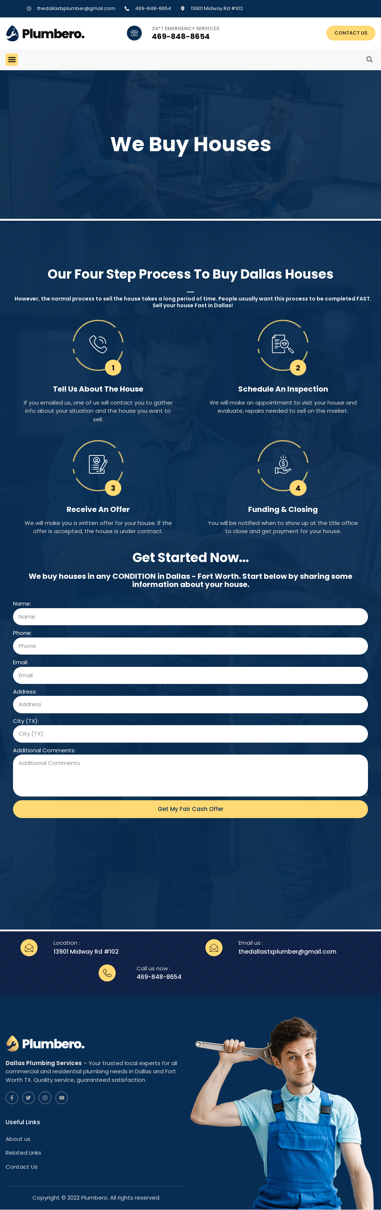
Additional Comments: (44, 750)
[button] (12, 59)
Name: (22, 603)
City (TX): (26, 721)
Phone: (22, 633)
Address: (25, 691)
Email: (20, 662)
